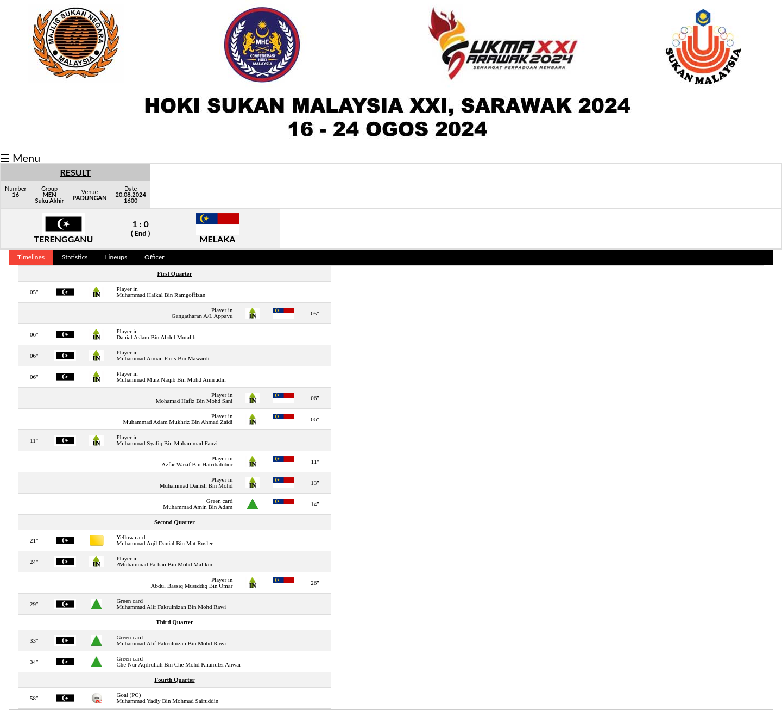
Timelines (31, 257)
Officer (154, 257)
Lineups (116, 257)
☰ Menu (20, 157)
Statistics (74, 257)
